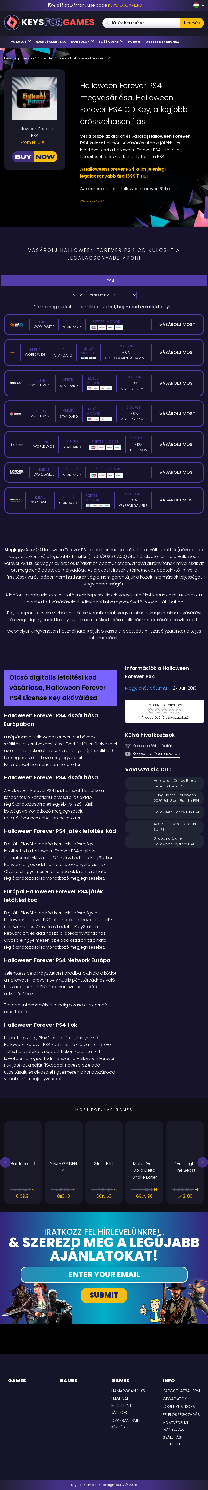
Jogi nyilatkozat (180, 1406)
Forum (134, 41)
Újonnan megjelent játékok (121, 1405)
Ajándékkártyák (51, 41)
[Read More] (138, 200)
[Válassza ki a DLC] (111, 295)
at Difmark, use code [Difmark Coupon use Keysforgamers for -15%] (95, 5)
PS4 (104, 280)
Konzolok (82, 41)
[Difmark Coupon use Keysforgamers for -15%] (104, 652)
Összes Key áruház (162, 41)
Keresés (192, 23)
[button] (5, 1162)
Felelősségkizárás (181, 1414)
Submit (104, 1295)
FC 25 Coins (111, 41)
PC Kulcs (21, 41)
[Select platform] (76, 295)
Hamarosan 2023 (129, 1390)
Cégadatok (175, 1398)
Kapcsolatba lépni (181, 1390)
